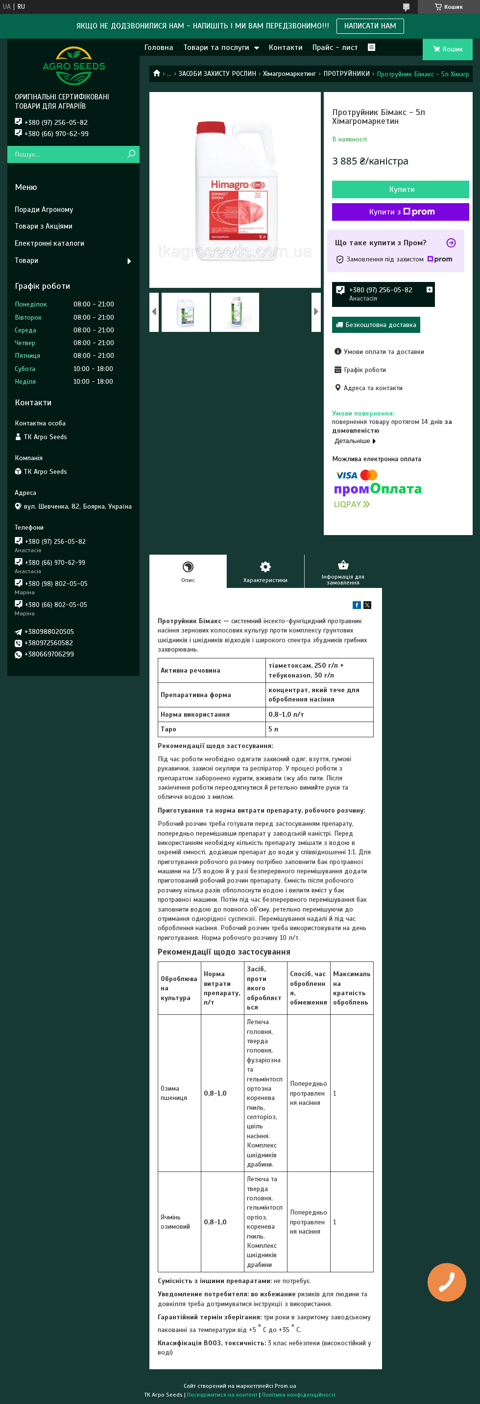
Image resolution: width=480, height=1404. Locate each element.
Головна (158, 47)
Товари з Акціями (43, 226)
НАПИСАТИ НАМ (370, 26)
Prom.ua (285, 1385)
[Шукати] (131, 154)
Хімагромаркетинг (289, 74)
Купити (402, 189)
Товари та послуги (216, 47)
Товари (26, 260)
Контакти (286, 47)
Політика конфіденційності (299, 1394)
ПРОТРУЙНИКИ (346, 74)
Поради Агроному (44, 209)
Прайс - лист (335, 47)
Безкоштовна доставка (380, 325)
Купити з (402, 212)
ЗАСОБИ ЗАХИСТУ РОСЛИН (217, 74)
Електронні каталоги (49, 243)
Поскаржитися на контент (222, 1394)
